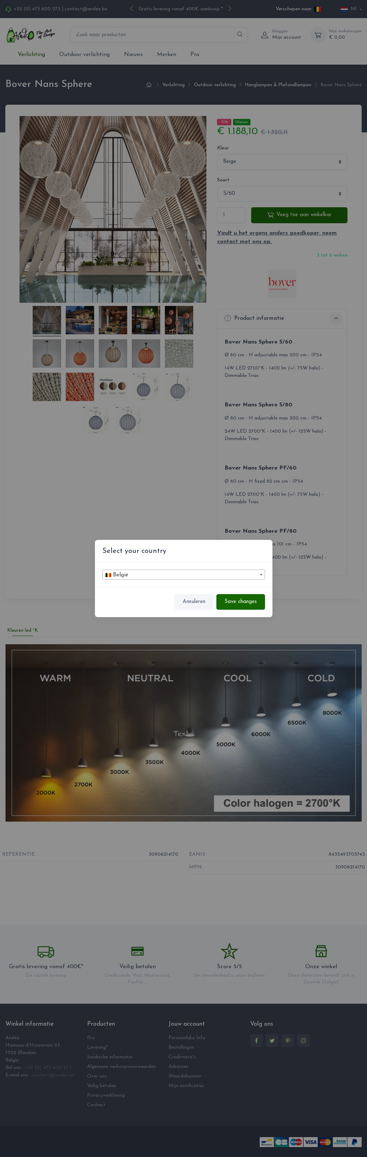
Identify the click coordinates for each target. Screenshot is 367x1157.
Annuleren (194, 601)
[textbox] (184, 575)
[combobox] (183, 575)
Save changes (241, 601)
